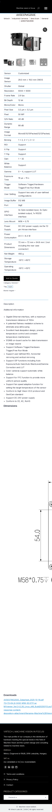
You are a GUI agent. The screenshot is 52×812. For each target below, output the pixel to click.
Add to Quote (12, 278)
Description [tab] (9, 304)
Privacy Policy (12, 779)
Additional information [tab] (14, 310)
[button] (45, 30)
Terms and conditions (15, 774)
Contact (9, 785)
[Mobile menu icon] (45, 8)
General (14, 283)
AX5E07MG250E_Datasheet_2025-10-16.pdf (24, 700)
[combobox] (26, 797)
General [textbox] (11, 797)
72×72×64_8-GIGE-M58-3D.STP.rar (20, 703)
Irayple (10, 286)
